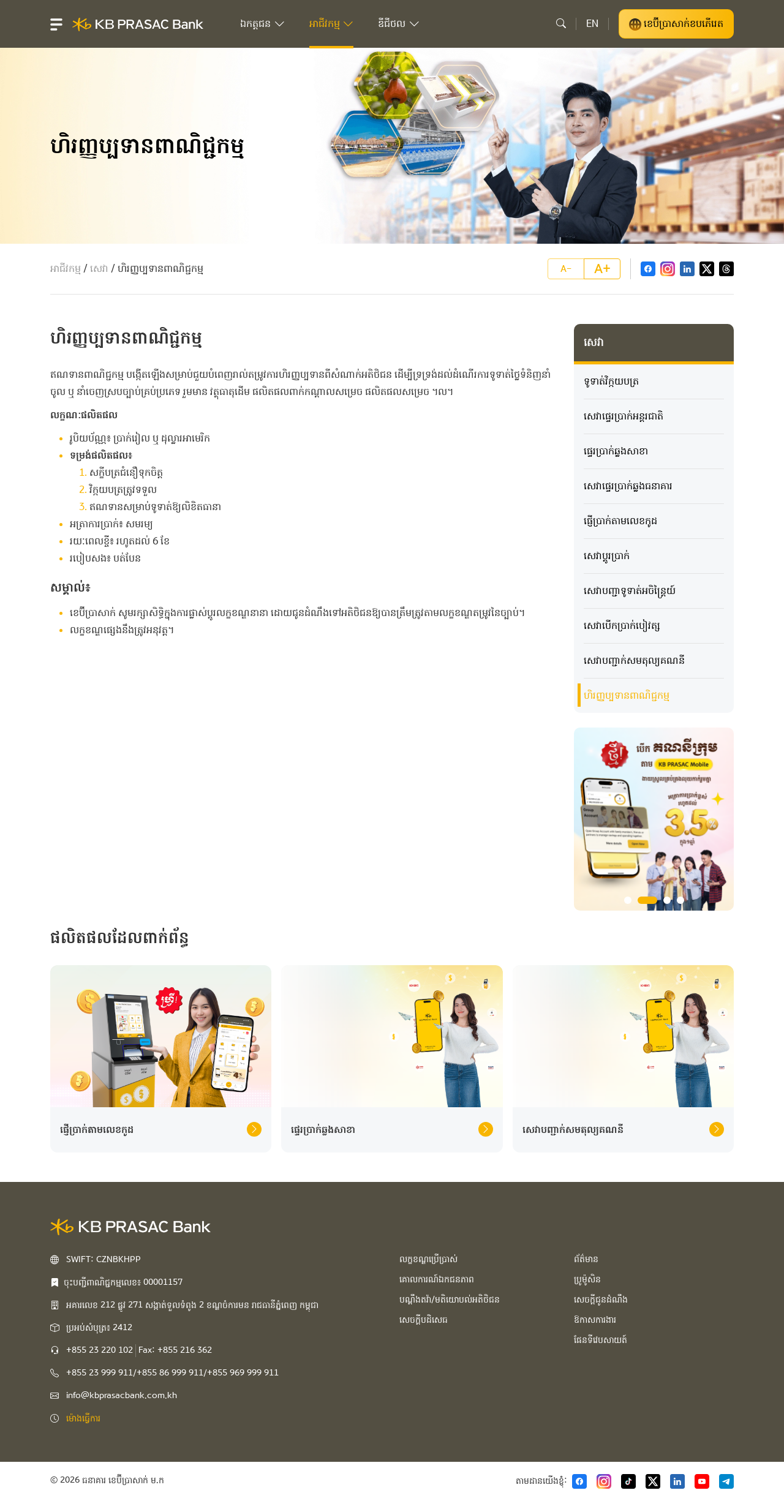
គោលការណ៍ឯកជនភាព (436, 1279)
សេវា (99, 268)
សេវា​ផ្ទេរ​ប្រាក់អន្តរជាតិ (623, 416)
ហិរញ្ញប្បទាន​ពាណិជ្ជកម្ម (626, 695)
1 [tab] (627, 900)
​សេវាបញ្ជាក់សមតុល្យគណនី (634, 660)
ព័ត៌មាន (586, 1259)
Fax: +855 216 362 (175, 1350)
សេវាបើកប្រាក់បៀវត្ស (622, 625)
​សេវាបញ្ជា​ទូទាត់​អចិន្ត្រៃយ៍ (630, 590)
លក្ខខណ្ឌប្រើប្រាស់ (428, 1259)
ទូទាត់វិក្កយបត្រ (611, 381)
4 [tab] (680, 900)
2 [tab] (647, 900)
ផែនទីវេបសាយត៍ (600, 1339)
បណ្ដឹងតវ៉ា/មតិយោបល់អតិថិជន (449, 1299)
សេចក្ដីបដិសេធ (423, 1319)
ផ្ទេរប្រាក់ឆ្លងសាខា (616, 451)
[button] (56, 24)
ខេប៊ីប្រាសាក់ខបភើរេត (676, 24)
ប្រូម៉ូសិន (587, 1279)
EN (592, 23)
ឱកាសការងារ (595, 1319)
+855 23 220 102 (99, 1350)
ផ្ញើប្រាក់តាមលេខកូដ (620, 520)
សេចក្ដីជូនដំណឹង (601, 1299)
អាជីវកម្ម (65, 268)
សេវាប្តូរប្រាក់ (607, 555)
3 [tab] (667, 900)
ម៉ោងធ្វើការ (83, 1418)
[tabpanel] (654, 819)
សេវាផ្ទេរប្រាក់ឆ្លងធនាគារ (628, 486)
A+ (602, 269)
